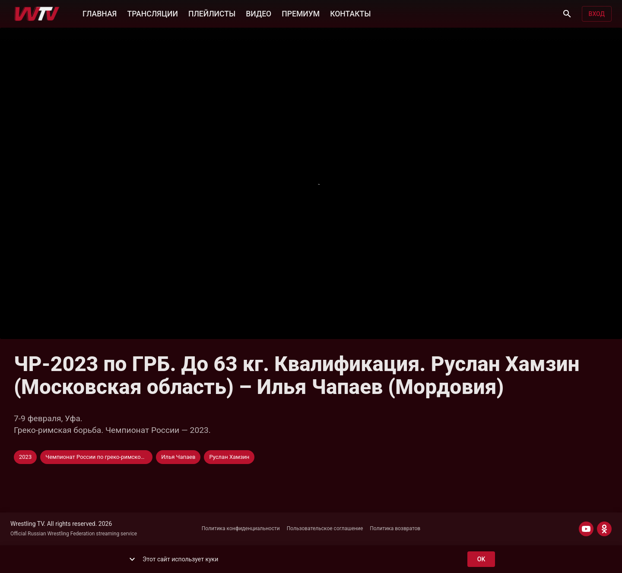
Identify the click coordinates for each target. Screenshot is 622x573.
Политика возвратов (395, 528)
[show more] (132, 559)
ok (481, 559)
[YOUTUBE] (586, 529)
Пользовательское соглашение (325, 528)
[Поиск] (567, 13)
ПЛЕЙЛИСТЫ (212, 13)
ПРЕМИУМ (300, 13)
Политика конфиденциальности (241, 528)
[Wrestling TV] (36, 13)
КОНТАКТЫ (350, 13)
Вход (596, 14)
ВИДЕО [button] (258, 13)
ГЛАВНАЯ (99, 13)
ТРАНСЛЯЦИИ (152, 13)
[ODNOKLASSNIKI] (604, 529)
